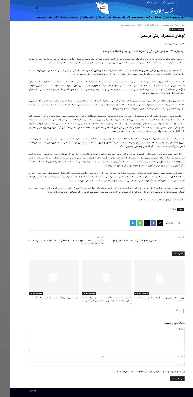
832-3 (163, 209)
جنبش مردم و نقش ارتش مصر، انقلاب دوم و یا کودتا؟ (123, 240)
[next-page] (167, 308)
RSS (20, 387)
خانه (172, 25)
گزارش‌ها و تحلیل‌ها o (140, 25)
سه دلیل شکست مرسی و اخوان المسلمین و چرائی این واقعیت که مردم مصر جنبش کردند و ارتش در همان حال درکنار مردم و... (97, 299)
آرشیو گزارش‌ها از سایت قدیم (159, 25)
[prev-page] (171, 308)
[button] (50, 8)
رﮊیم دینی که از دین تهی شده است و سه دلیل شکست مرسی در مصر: (149, 299)
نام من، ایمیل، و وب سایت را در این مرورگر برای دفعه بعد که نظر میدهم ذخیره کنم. (139, 368)
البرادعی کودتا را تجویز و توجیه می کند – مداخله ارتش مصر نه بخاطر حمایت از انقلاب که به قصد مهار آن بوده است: (56, 242)
